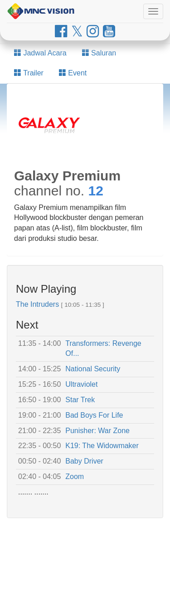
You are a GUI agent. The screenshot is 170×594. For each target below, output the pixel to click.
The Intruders (37, 304)
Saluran (99, 53)
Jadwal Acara (40, 53)
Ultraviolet (81, 384)
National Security (92, 369)
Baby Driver (84, 461)
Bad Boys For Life (94, 415)
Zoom (74, 476)
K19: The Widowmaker (102, 445)
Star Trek (80, 400)
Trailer (29, 73)
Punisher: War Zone (97, 430)
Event (73, 73)
